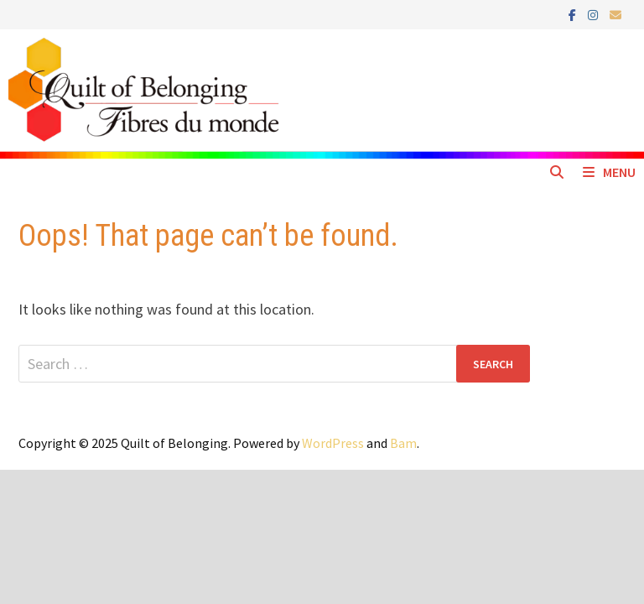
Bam (403, 443)
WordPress (333, 443)
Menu (609, 172)
